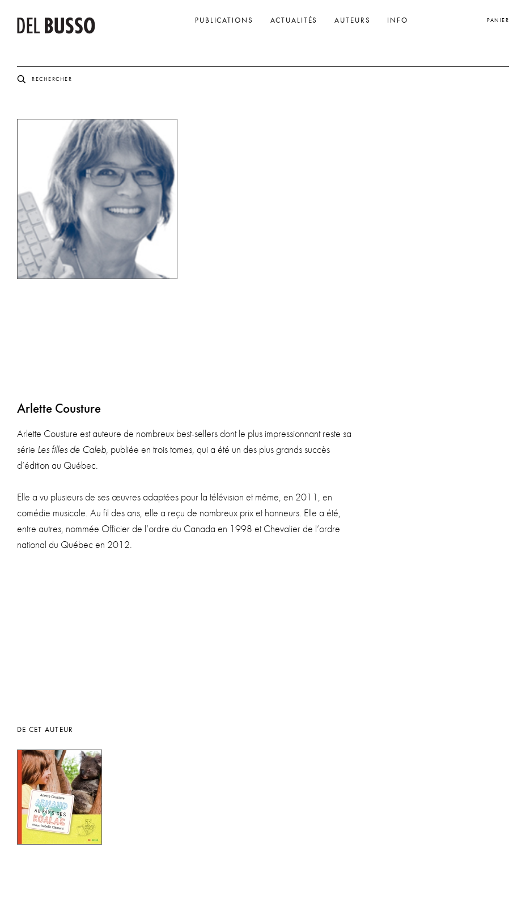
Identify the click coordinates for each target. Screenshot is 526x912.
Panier (498, 20)
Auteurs (352, 20)
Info (397, 20)
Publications (224, 20)
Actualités (294, 20)
